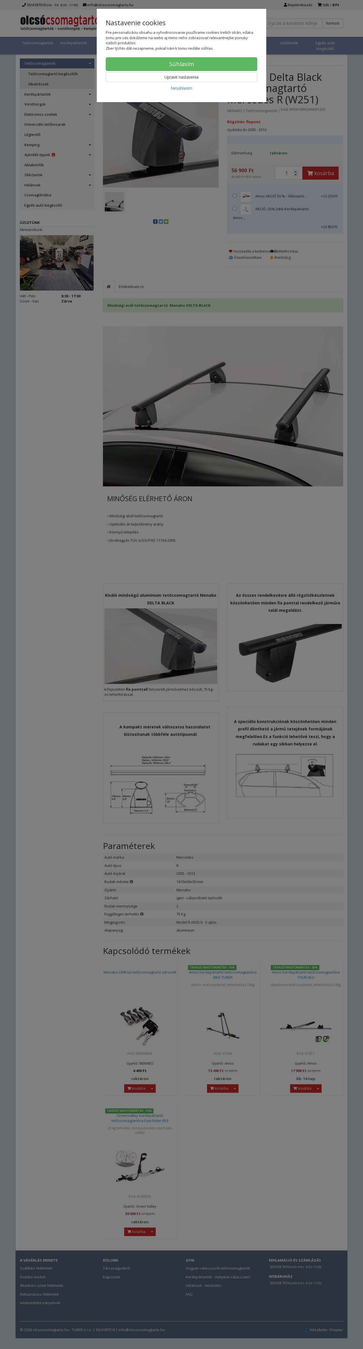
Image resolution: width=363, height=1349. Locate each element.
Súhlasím (181, 64)
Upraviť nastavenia (181, 77)
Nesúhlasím (181, 88)
